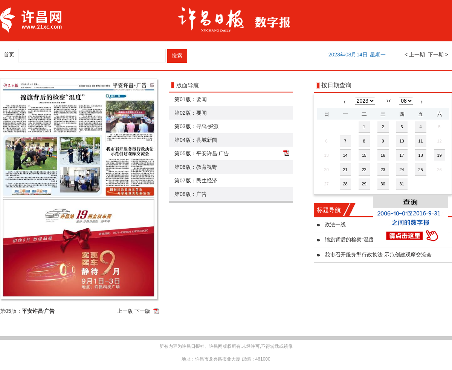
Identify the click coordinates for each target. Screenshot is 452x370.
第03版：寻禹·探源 (196, 126)
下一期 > (438, 55)
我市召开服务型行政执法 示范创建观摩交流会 (378, 255)
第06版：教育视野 (195, 167)
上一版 (125, 311)
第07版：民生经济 (195, 180)
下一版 (142, 311)
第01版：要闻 (190, 99)
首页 (9, 55)
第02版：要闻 (190, 113)
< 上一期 (415, 55)
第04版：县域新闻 (195, 140)
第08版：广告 (190, 194)
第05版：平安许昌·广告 (201, 153)
